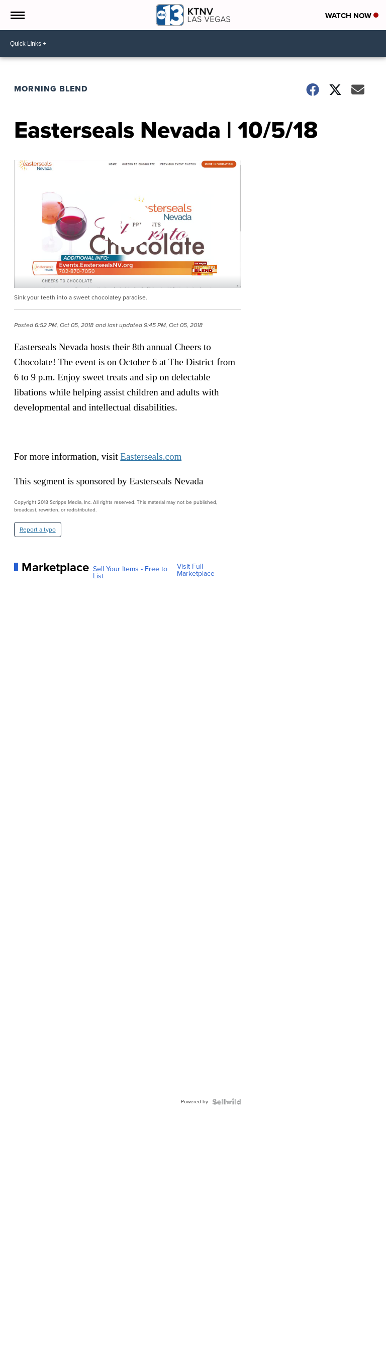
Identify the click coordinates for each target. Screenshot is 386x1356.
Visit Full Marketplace (196, 570)
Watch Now (351, 15)
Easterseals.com (150, 456)
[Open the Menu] (17, 15)
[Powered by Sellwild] (226, 1101)
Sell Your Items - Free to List (130, 573)
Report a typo (38, 529)
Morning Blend (51, 88)
